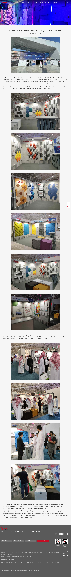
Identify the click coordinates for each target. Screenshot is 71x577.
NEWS (32, 2)
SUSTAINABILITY (48, 2)
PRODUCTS (23, 2)
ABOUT (28, 2)
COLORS (18, 2)
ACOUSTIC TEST (56, 2)
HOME (13, 2)
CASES (36, 2)
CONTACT (41, 2)
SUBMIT (43, 540)
